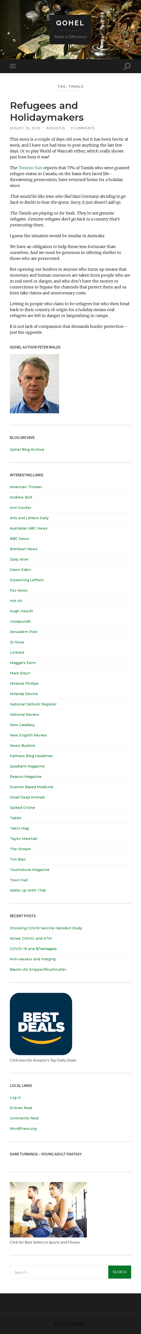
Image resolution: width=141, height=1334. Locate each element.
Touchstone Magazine (29, 869)
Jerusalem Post (23, 632)
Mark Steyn (20, 673)
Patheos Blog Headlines (31, 756)
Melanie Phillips (24, 683)
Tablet (15, 818)
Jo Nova (17, 642)
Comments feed (24, 1118)
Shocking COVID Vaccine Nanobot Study (46, 928)
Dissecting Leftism (27, 580)
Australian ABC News (28, 528)
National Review (24, 714)
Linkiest (17, 652)
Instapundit (20, 621)
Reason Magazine (26, 776)
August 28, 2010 (25, 128)
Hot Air (16, 601)
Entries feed (21, 1108)
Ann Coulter (20, 507)
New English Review (28, 735)
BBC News (19, 538)
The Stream (20, 849)
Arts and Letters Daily (29, 518)
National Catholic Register (33, 704)
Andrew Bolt (21, 497)
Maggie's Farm (23, 663)
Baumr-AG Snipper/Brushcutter (38, 969)
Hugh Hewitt (21, 611)
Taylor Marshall (23, 838)
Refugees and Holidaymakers (48, 111)
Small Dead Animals (27, 797)
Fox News (19, 590)
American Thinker (26, 487)
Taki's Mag (19, 828)
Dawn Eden (20, 569)
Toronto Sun (30, 167)
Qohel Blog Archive (27, 449)
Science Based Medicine (31, 787)
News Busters (22, 745)
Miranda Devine (24, 694)
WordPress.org (23, 1128)
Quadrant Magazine (27, 766)
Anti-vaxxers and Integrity (33, 959)
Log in (15, 1097)
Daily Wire (19, 559)
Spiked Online (22, 807)
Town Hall (19, 880)
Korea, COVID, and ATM (31, 938)
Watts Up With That (28, 890)
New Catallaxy (22, 725)
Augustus (55, 128)
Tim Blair (18, 859)
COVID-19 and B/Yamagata (34, 949)
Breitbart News (23, 549)
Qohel (70, 23)
